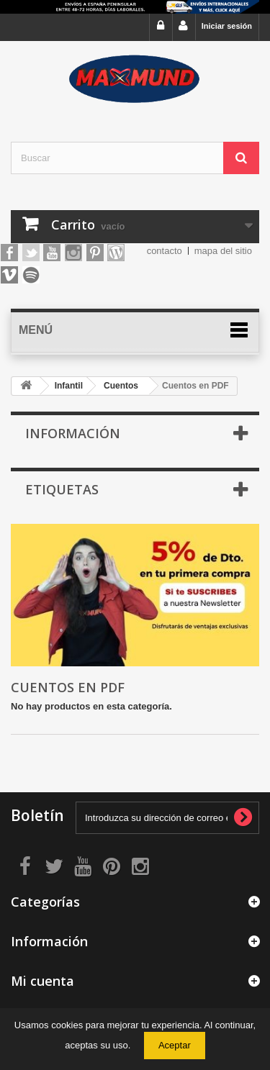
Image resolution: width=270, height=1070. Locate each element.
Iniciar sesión (227, 26)
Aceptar (174, 1045)
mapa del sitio (223, 250)
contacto (164, 250)
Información (72, 433)
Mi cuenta (42, 980)
